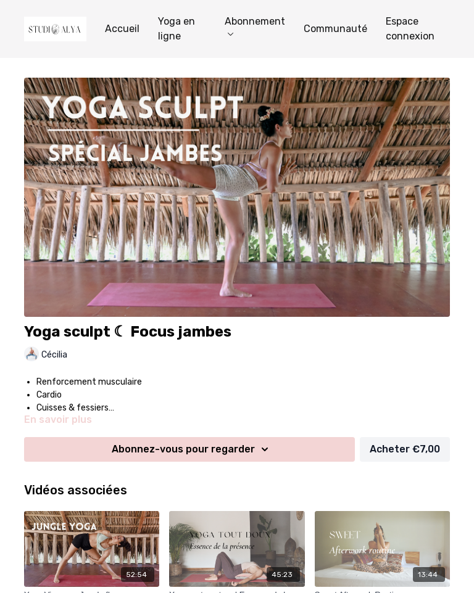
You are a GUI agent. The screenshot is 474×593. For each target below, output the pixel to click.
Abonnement (255, 25)
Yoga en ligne (176, 28)
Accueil (122, 29)
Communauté (335, 29)
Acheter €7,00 (405, 449)
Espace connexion (410, 28)
